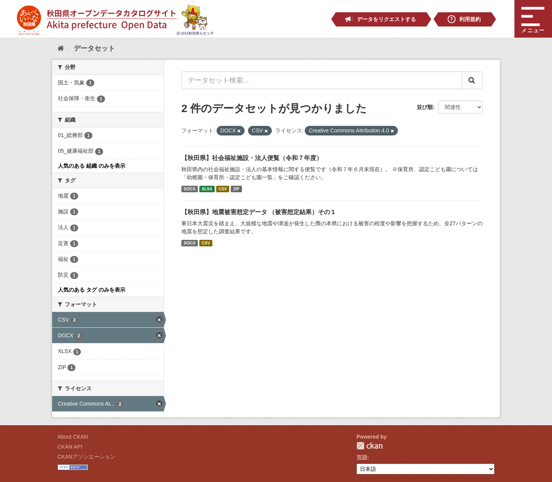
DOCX (189, 189)
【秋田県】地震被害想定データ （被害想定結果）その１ (258, 212)
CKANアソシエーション (86, 457)
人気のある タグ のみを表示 (91, 290)
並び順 (425, 107)
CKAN (369, 446)
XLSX (207, 189)
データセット (94, 48)
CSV (223, 189)
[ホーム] (61, 48)
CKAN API (70, 447)
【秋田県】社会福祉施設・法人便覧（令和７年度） (251, 158)
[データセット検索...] (321, 80)
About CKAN (73, 437)
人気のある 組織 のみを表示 (91, 166)
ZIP (236, 189)
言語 (361, 457)
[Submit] (472, 80)
